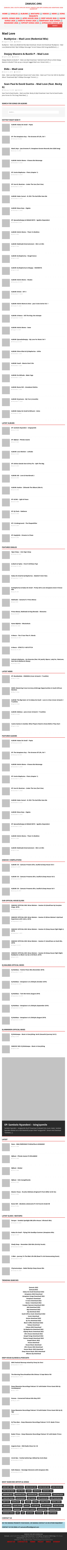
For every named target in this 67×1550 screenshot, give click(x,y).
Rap (23, 1513)
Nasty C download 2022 (33, 1303)
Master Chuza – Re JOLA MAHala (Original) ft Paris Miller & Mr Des (33, 1192)
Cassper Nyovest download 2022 (33, 1305)
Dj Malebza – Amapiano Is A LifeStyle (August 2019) (28, 1017)
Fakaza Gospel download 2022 (33, 1338)
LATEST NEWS (7, 671)
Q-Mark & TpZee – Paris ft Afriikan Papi (24, 564)
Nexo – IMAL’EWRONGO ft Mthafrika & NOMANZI (28, 1144)
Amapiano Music (44, 1494)
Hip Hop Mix (35, 1505)
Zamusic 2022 (33, 1287)
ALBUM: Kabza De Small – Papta (22, 125)
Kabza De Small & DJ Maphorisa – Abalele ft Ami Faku (29, 576)
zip (46, 1513)
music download (33, 1316)
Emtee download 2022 (33, 1318)
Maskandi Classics (29, 1509)
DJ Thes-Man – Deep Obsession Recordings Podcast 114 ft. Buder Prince (35, 1422)
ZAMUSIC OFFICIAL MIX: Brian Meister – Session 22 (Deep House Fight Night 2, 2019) (37, 930)
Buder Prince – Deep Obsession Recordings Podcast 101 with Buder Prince (36, 1434)
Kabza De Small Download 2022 (33, 1292)
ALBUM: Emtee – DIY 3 (18, 292)
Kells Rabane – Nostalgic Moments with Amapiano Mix (29, 1470)
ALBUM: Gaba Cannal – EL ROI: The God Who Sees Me (29, 196)
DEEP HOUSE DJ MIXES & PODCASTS (15, 1358)
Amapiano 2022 (47, 1491)
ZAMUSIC (18, 42)
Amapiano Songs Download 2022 (33, 1296)
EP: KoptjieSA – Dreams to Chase (22, 535)
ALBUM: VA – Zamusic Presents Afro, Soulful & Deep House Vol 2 (33, 877)
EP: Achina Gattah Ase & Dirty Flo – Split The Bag (27, 463)
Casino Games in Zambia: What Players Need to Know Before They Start (35, 724)
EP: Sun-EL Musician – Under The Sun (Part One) (27, 184)
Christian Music (58, 1494)
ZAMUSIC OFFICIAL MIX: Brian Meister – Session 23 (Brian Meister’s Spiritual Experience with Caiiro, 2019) (37, 918)
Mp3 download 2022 (33, 1309)
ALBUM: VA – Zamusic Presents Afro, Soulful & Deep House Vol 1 (33, 888)
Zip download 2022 (33, 1312)
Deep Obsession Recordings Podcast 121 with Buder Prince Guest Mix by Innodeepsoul (35, 1387)
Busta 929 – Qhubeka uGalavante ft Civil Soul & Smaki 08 (30, 1204)
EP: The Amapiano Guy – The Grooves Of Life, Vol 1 (28, 136)
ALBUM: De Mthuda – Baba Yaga (22, 375)
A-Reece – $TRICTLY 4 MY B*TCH (22, 647)
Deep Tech (6, 1502)
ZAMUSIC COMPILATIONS (12, 860)
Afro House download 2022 (33, 1334)
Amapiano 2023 (8, 1494)
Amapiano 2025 (20, 1494)
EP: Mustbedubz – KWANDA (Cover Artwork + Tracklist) (30, 676)
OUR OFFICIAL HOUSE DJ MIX (13, 901)
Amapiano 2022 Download (33, 1294)
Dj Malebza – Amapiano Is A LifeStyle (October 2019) (29, 982)
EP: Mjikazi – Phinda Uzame (20, 440)
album (29, 1491)
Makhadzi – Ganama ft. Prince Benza (23, 600)
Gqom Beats (7, 1505)
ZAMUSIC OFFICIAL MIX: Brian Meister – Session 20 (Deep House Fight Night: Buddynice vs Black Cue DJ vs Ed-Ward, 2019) (37, 954)
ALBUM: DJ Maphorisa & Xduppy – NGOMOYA (26, 268)
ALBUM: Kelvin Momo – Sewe (21, 327)
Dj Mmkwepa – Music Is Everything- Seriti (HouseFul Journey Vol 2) (33, 1034)
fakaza (28, 1502)
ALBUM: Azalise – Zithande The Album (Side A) (27, 487)
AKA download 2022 (33, 1307)
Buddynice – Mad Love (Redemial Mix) (26, 38)
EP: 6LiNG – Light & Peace (19, 499)
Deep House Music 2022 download (33, 1351)
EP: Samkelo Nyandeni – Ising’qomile (23, 428)
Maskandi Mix (42, 1509)
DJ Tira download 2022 (33, 1320)
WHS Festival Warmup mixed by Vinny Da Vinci (27, 1362)
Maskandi (17, 1509)
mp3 (17, 1513)
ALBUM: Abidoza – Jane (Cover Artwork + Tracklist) (28, 712)
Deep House (31, 1498)
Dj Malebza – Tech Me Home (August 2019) (25, 994)
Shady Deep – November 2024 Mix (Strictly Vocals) (28, 1244)
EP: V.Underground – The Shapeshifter (24, 523)
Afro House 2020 (44, 1487)
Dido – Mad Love (13, 69)
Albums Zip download (33, 1354)
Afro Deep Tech (8, 1487)
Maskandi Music (54, 1509)
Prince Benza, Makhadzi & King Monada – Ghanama (28, 612)
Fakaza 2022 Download (33, 1327)
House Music (7, 1509)
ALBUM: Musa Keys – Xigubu (20, 208)
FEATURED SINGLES (9, 547)
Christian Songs (8, 1498)
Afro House (19, 1487)
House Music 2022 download (33, 1349)
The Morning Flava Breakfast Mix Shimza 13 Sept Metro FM (31, 1374)
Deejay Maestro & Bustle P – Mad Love (26, 53)
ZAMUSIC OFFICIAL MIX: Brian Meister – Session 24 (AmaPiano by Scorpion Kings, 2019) (36, 906)
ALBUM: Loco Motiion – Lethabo (22, 452)
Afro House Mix (57, 1487)
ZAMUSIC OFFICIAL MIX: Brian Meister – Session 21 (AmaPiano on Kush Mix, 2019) (36, 942)
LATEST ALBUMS (8, 423)
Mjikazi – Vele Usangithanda (20, 1180)
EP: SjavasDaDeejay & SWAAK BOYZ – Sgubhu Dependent (30, 220)
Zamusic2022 (33, 1290)
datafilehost (20, 1498)
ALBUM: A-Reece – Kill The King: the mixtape (26, 315)
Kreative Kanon (49, 1540)
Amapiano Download (33, 1298)
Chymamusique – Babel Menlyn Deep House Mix (27, 1268)
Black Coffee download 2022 (33, 1323)
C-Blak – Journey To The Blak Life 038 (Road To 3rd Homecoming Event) (35, 1256)
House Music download (33, 1345)
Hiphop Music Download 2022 (33, 1331)
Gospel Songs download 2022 (33, 1336)
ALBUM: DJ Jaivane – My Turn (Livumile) (24, 399)
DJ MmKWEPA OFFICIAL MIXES (13, 1030)
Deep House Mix (43, 1498)
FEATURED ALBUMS (9, 736)
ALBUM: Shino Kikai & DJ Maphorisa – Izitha (26, 351)
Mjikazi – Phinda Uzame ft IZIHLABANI (24, 1156)
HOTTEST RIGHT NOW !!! (11, 120)
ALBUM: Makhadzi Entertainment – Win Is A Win (27, 244)
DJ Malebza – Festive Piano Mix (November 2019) (27, 970)
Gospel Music (44, 1502)
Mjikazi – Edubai (16, 1168)
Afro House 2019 (31, 1487)
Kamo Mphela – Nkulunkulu (20, 623)
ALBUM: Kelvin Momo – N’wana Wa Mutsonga (26, 160)
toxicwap (39, 1513)
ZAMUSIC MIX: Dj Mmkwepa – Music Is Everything (28, 1046)
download (15, 1502)
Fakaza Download (34, 1325)
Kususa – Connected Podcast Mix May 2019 (25, 1398)
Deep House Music (56, 1498)
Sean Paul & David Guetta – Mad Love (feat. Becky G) (32, 85)
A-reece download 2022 (33, 1301)
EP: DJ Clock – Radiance (19, 511)
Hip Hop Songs (58, 1505)
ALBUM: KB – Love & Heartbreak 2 (22, 475)
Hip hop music (46, 1505)
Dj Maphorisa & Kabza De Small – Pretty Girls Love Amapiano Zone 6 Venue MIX (36, 588)
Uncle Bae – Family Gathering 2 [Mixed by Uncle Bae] (29, 1458)
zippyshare (52, 1513)
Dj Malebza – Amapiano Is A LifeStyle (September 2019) (30, 1006)
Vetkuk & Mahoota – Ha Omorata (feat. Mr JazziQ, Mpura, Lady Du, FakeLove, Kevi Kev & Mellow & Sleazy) (37, 660)
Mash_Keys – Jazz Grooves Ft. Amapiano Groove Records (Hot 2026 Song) (35, 148)
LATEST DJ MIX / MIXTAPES (12, 1216)
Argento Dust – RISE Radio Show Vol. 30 (24, 1446)
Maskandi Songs (8, 1513)
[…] (57, 47)
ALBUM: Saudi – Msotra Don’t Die (22, 363)
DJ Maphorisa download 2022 (33, 1329)
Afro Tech (20, 1491)
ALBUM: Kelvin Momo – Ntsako (21, 280)
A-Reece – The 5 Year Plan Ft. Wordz (23, 635)
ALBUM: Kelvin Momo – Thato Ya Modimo (25, 232)
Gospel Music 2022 (33, 1340)
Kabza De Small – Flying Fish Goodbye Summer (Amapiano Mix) (32, 1232)
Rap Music (30, 1513)
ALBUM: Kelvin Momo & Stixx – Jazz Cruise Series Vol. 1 (29, 304)
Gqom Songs (17, 1505)
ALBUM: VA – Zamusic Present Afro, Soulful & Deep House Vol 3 (32, 865)
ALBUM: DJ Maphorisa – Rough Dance (24, 256)
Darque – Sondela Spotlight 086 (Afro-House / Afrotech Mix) (31, 1220)
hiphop (26, 1505)
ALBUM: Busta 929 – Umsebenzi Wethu (24, 387)
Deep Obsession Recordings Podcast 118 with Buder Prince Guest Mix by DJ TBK (36, 1411)
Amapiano (37, 1491)
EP (22, 1502)
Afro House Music (9, 1491)
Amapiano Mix (32, 1494)
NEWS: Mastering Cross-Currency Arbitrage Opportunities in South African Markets (36, 689)
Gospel (35, 1502)
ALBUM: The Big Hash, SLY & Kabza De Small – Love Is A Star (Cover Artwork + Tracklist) (37, 701)
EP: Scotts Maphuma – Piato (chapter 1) (24, 172)
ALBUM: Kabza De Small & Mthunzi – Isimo (25, 411)
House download (33, 1342)
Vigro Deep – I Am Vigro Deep (21, 552)
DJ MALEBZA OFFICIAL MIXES (13, 965)
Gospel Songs (56, 1502)
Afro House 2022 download (33, 1347)
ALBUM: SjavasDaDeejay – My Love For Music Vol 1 (28, 339)
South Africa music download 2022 (33, 1314)
